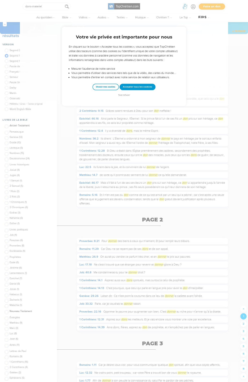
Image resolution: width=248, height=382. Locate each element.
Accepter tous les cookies (137, 87)
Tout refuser (124, 95)
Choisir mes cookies (105, 87)
